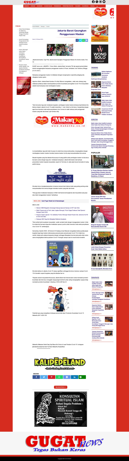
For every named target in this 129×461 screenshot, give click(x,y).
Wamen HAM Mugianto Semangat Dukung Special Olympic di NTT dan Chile (58, 208)
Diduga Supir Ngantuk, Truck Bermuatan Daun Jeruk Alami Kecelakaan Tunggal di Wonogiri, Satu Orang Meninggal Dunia (102, 140)
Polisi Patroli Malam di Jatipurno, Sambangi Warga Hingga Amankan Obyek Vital (24, 32)
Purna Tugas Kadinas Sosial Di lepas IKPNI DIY (106, 94)
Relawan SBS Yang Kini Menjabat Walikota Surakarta (51, 219)
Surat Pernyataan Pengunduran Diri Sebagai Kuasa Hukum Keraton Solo (24, 42)
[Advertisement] (64, 449)
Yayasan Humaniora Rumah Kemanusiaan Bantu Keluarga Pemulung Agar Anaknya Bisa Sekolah (102, 146)
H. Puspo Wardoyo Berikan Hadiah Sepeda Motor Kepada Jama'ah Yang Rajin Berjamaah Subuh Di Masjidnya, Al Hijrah (102, 173)
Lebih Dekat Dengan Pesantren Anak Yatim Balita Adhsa (101, 248)
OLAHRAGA (85, 6)
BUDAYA (26, 6)
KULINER (77, 6)
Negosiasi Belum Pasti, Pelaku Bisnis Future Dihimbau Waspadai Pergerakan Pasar (102, 85)
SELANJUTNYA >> (61, 387)
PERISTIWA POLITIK (68, 6)
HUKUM (33, 6)
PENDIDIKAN (57, 6)
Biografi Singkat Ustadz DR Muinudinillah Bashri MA (99, 225)
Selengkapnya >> (96, 289)
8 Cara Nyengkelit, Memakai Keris (101, 268)
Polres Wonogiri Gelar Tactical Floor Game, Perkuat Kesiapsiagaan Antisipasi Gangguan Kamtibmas (102, 129)
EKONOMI (39, 6)
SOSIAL (93, 6)
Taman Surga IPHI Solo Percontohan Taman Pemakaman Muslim (101, 198)
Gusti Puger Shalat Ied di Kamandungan (53, 201)
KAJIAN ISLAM (48, 6)
